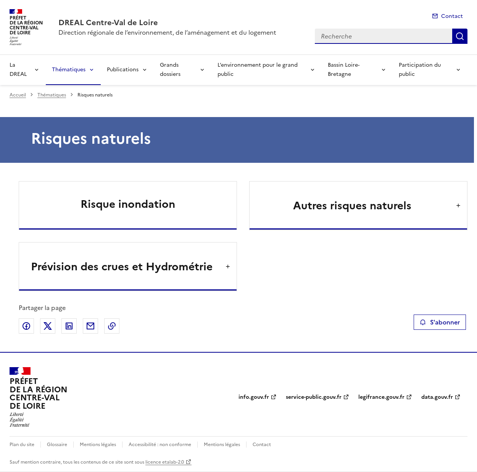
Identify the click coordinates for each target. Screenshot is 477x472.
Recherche (459, 36)
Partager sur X (47, 326)
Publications (123, 70)
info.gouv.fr (253, 397)
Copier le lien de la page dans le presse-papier (111, 326)
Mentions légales (98, 444)
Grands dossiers (170, 69)
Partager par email (90, 326)
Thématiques (68, 70)
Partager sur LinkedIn (69, 326)
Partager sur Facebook (26, 326)
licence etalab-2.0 (164, 462)
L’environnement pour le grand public (258, 69)
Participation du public (420, 69)
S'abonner (440, 322)
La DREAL (18, 69)
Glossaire (57, 444)
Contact (452, 16)
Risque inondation (128, 204)
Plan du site (22, 444)
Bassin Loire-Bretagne (343, 69)
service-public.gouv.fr (314, 397)
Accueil (18, 95)
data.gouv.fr (437, 397)
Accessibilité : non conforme (160, 444)
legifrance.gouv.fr (381, 397)
